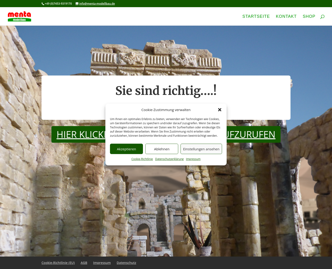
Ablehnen (161, 149)
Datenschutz (126, 262)
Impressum (193, 159)
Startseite (256, 17)
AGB (84, 262)
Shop (309, 17)
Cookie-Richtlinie (142, 159)
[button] (219, 110)
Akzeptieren (126, 149)
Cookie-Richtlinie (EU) (58, 262)
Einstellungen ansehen (201, 149)
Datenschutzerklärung (169, 159)
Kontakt (286, 17)
